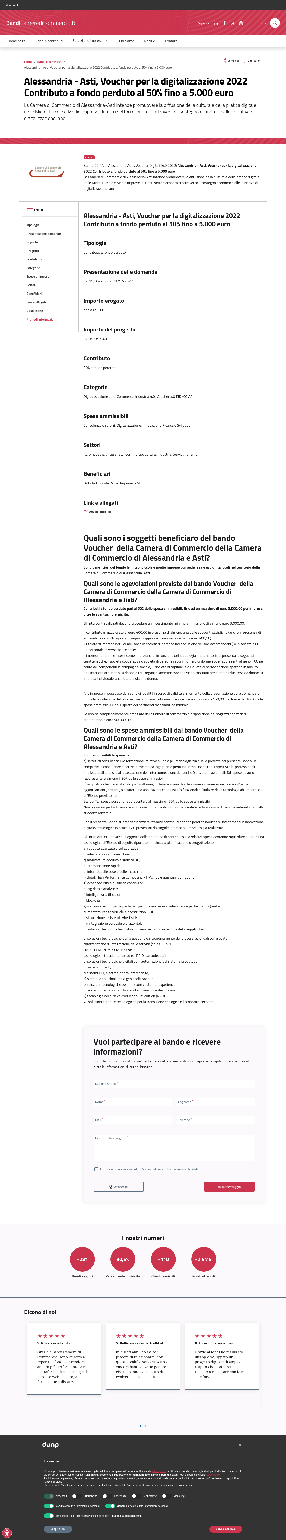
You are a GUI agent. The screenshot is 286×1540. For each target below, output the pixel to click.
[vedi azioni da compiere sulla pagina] (251, 60)
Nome (100, 1101)
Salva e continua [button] (226, 1529)
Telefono (185, 1119)
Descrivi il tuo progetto (111, 1138)
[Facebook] (223, 23)
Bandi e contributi (49, 61)
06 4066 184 (118, 1186)
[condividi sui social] (230, 60)
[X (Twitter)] (231, 23)
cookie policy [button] (212, 1474)
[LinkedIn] (214, 23)
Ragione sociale (107, 1083)
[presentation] (275, 23)
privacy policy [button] (159, 1471)
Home (28, 61)
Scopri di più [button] (58, 1529)
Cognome (185, 1101)
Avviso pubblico (98, 511)
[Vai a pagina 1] (140, 1426)
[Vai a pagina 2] (145, 1426)
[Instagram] (239, 23)
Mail (99, 1119)
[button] (91, 41)
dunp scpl (12, 5)
